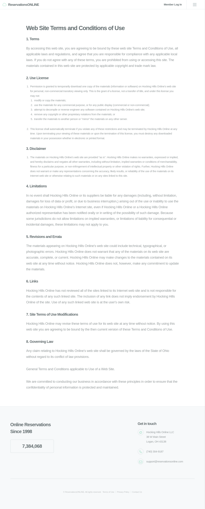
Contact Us (137, 492)
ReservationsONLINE (23, 5)
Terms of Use (108, 492)
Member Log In (173, 4)
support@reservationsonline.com (164, 461)
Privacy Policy (123, 492)
